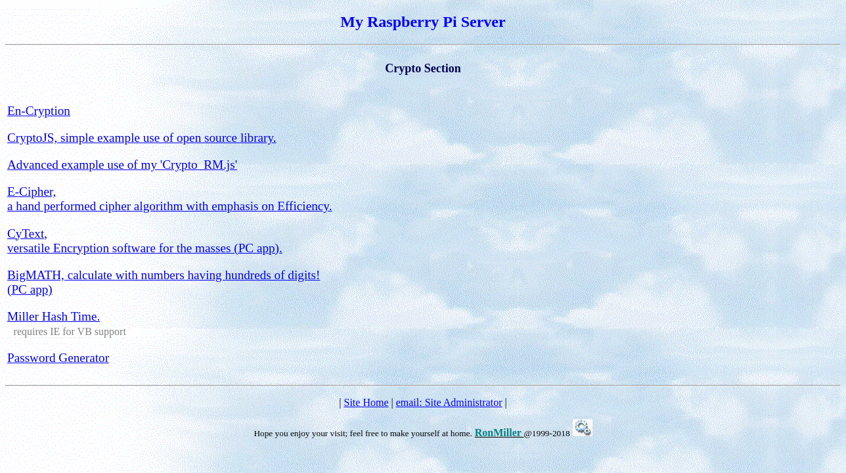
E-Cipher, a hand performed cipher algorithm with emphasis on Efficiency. (169, 199)
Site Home (366, 402)
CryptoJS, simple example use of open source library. (142, 138)
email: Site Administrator (449, 402)
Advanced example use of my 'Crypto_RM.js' (122, 164)
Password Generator (58, 358)
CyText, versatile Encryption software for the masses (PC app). (144, 241)
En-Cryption (38, 111)
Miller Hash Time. (53, 316)
